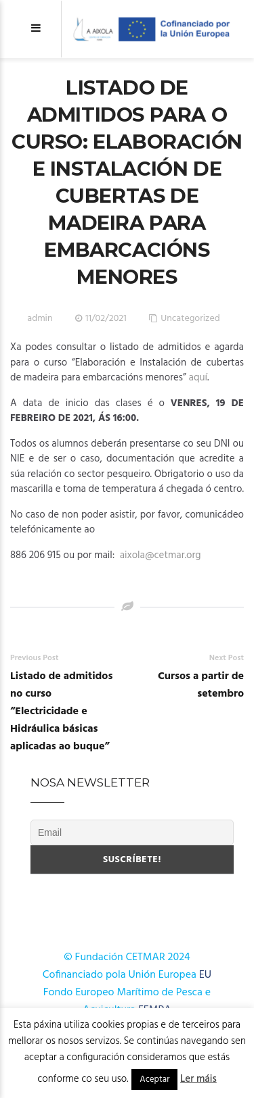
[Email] (132, 832)
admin (39, 318)
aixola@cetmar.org (160, 555)
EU (205, 975)
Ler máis (198, 1079)
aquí (198, 378)
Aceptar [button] (154, 1079)
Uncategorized (190, 318)
